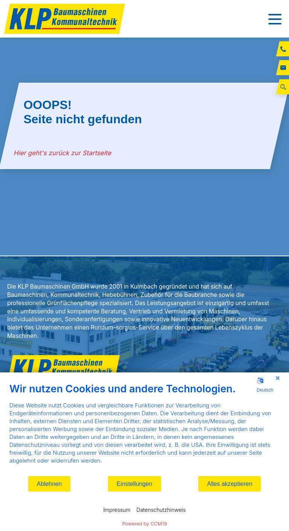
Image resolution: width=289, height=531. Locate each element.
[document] (144, 429)
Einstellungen (134, 484)
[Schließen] (277, 378)
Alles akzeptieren (229, 484)
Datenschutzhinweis (161, 510)
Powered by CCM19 (144, 523)
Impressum (116, 510)
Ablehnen (49, 484)
